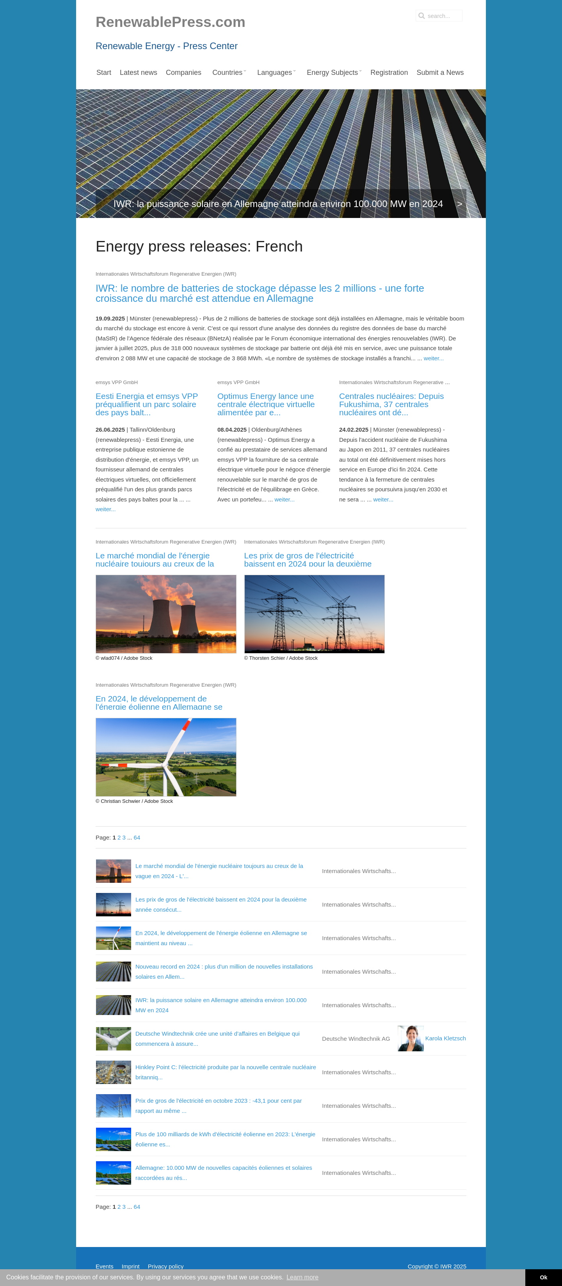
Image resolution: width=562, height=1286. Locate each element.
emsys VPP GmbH (117, 382)
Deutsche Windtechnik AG (356, 1038)
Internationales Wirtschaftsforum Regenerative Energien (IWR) (166, 274)
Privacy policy (166, 1266)
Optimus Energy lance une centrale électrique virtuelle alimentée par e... (266, 404)
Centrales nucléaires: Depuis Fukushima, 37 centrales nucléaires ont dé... (391, 404)
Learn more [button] (302, 1277)
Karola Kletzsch (432, 1038)
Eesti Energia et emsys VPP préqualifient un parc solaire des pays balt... (147, 404)
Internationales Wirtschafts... (359, 871)
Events (105, 1266)
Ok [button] (543, 1277)
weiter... (434, 358)
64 (137, 837)
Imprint (131, 1266)
